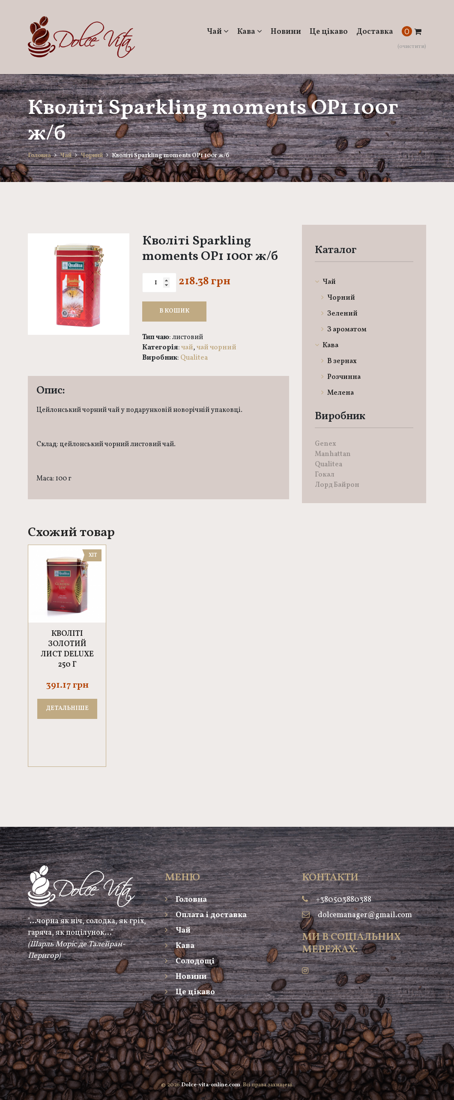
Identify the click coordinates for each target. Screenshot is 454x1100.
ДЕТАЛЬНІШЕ (67, 708)
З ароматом (344, 329)
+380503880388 (343, 899)
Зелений (339, 314)
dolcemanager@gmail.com (365, 915)
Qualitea (194, 358)
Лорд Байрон (337, 485)
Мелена (337, 393)
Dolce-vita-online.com (210, 1085)
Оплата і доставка (206, 915)
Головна (39, 156)
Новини (286, 32)
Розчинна (341, 377)
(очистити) (411, 47)
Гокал (325, 475)
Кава (249, 32)
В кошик (174, 311)
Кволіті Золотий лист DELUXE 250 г (67, 649)
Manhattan (333, 454)
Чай (218, 32)
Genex (325, 444)
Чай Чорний (216, 347)
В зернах (339, 361)
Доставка (374, 32)
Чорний (92, 156)
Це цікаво (329, 32)
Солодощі (190, 961)
